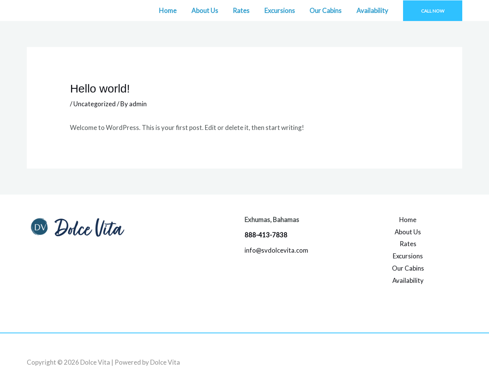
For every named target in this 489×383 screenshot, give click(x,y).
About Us (212, 10)
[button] (432, 10)
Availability (373, 10)
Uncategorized (94, 104)
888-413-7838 (265, 235)
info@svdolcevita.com (276, 250)
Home (177, 10)
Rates (247, 10)
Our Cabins (328, 10)
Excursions (284, 10)
